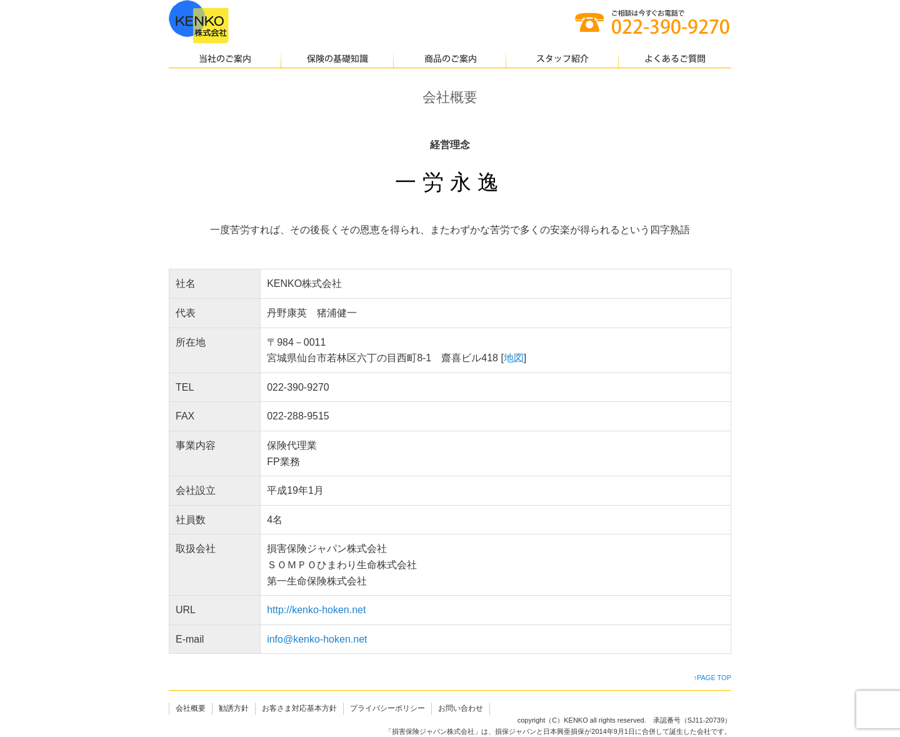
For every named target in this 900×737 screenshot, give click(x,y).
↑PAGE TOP (712, 677)
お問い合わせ (460, 708)
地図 (514, 358)
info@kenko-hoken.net (317, 639)
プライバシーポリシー (387, 708)
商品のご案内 (450, 59)
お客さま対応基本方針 (299, 708)
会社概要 (191, 708)
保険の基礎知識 (337, 59)
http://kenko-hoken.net (316, 609)
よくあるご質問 (675, 59)
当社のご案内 (225, 59)
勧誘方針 (234, 708)
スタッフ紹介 (562, 59)
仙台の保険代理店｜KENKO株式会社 (199, 22)
